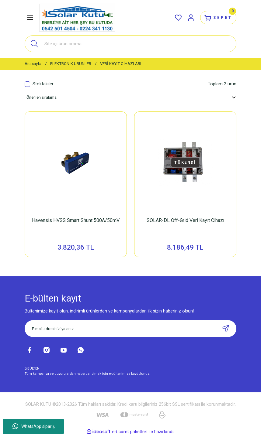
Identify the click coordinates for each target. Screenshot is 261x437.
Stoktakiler (43, 84)
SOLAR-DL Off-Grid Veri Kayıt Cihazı (185, 220)
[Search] (130, 43)
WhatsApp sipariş (33, 426)
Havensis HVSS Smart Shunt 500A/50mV (76, 220)
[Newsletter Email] (130, 329)
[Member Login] (186, 17)
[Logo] (77, 18)
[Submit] (225, 329)
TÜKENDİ (185, 162)
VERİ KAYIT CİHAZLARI (120, 63)
